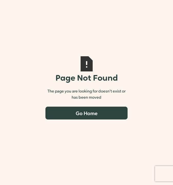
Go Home (87, 113)
